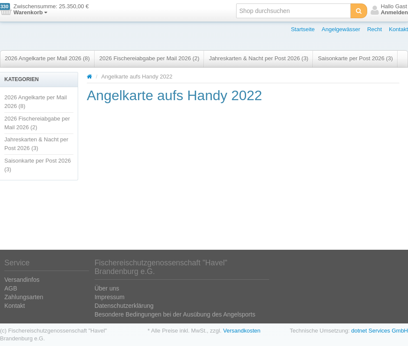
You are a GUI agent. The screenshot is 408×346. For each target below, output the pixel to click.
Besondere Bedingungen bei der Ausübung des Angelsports (175, 314)
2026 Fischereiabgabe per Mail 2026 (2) (149, 58)
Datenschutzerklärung (124, 305)
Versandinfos (21, 279)
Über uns (107, 288)
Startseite (303, 29)
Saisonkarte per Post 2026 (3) (355, 58)
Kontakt (398, 29)
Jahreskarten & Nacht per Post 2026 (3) (258, 58)
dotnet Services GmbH (379, 330)
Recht (374, 29)
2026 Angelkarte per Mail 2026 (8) (47, 58)
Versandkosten (241, 330)
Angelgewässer (341, 29)
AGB (10, 288)
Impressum (110, 297)
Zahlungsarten (23, 297)
